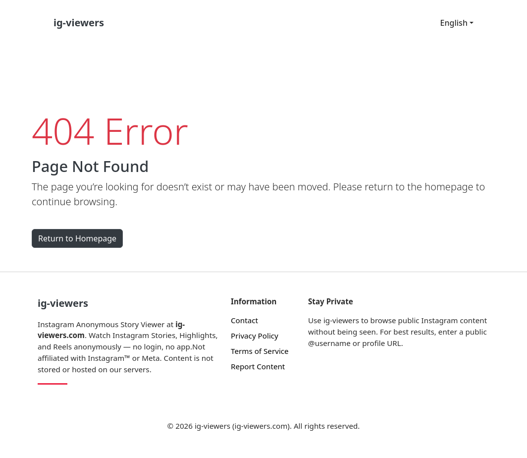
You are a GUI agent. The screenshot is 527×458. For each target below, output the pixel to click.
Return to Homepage (77, 238)
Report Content (258, 366)
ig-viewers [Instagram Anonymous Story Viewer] (63, 303)
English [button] (454, 22)
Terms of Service (260, 351)
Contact (244, 320)
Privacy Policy (254, 336)
